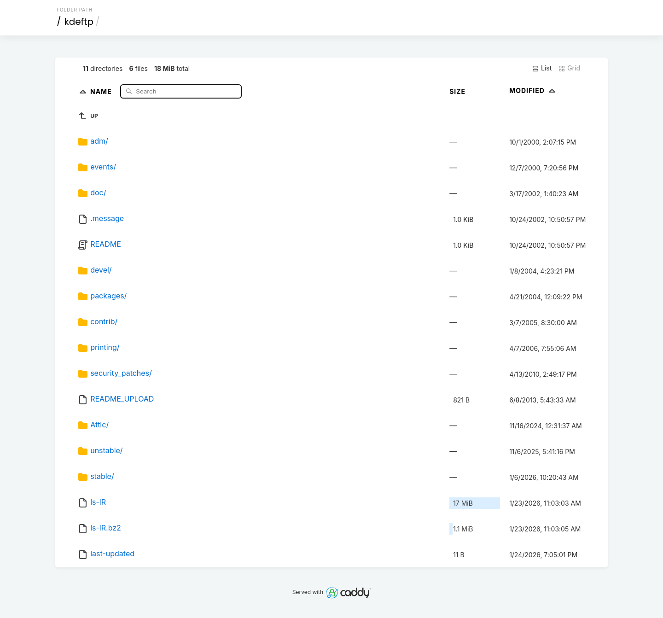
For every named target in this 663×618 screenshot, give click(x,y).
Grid (569, 68)
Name (102, 91)
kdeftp (79, 21)
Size (457, 91)
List (542, 68)
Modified (533, 90)
